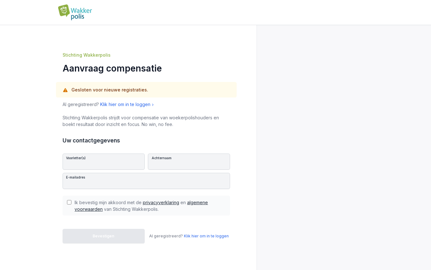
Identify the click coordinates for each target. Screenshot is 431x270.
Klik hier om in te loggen (127, 104)
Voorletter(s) (76, 158)
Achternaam (162, 158)
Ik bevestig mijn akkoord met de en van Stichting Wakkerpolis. (141, 206)
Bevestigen (103, 236)
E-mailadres (75, 177)
